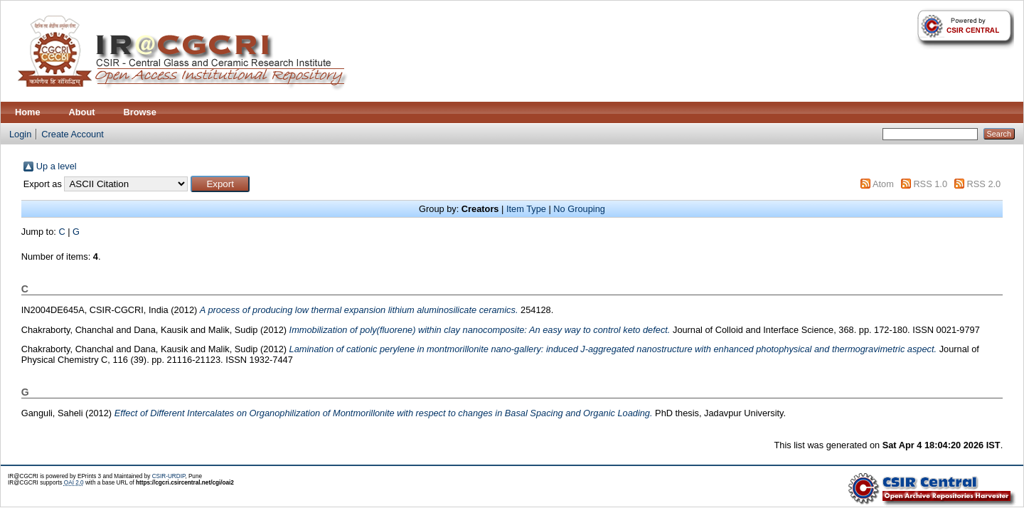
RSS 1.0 (930, 184)
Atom (883, 184)
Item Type (526, 208)
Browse (140, 112)
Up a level (56, 166)
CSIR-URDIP (169, 476)
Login (20, 134)
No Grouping (579, 208)
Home (28, 112)
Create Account (72, 134)
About (82, 112)
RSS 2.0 (984, 184)
